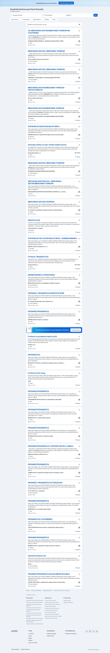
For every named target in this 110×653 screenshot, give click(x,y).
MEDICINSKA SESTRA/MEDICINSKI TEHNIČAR (46, 108)
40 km (69, 15)
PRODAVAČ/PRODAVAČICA (38, 311)
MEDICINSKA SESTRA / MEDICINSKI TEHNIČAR (46, 51)
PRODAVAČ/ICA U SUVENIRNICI (40, 519)
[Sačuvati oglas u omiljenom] (79, 30)
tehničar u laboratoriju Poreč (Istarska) (34, 623)
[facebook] (86, 631)
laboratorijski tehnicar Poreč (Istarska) (34, 600)
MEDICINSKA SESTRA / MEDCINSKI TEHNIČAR (46, 163)
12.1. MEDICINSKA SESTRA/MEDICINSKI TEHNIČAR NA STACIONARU (49, 32)
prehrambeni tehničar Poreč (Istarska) (34, 618)
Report (77, 45)
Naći (95, 15)
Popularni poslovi (67, 600)
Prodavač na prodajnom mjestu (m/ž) (42, 336)
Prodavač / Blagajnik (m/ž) (38, 257)
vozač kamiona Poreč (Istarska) (52, 614)
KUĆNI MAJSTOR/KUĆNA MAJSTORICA (43, 126)
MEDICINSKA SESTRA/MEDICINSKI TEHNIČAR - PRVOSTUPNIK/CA (46, 89)
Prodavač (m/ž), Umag (36, 373)
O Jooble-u (31, 633)
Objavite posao (50, 636)
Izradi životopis (76, 330)
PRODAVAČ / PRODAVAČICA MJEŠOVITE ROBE (46, 293)
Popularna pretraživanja (70, 633)
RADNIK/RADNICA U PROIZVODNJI (41, 275)
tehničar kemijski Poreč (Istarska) (33, 607)
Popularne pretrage (32, 595)
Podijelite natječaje (51, 633)
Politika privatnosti (25, 649)
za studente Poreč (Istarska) (51, 610)
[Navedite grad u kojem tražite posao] (56, 15)
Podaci (30, 636)
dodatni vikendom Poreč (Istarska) (52, 604)
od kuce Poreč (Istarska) (50, 612)
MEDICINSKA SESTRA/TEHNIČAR (41, 202)
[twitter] (93, 631)
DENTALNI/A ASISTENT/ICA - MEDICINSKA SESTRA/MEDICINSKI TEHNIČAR (44, 182)
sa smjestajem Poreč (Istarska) (51, 602)
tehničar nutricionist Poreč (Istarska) (34, 602)
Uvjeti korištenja (15, 649)
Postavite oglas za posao (66, 3)
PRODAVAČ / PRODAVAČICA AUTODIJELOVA (45, 483)
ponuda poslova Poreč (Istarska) (52, 608)
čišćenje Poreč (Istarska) (50, 606)
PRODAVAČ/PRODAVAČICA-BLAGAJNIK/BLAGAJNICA (49, 574)
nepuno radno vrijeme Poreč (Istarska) (53, 616)
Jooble (97, 649)
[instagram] (90, 631)
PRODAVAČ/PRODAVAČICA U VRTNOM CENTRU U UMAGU (50, 446)
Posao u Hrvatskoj (32, 642)
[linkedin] (96, 631)
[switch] (80, 24)
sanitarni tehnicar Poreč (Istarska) (33, 613)
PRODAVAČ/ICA (34, 355)
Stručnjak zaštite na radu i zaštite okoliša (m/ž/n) (47, 145)
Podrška (30, 640)
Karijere (30, 638)
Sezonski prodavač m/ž (37, 556)
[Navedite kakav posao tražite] (25, 15)
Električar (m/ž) (34, 220)
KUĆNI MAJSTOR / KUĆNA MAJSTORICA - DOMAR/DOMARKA (52, 238)
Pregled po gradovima (68, 602)
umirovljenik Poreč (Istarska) (51, 618)
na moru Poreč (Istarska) (50, 600)
